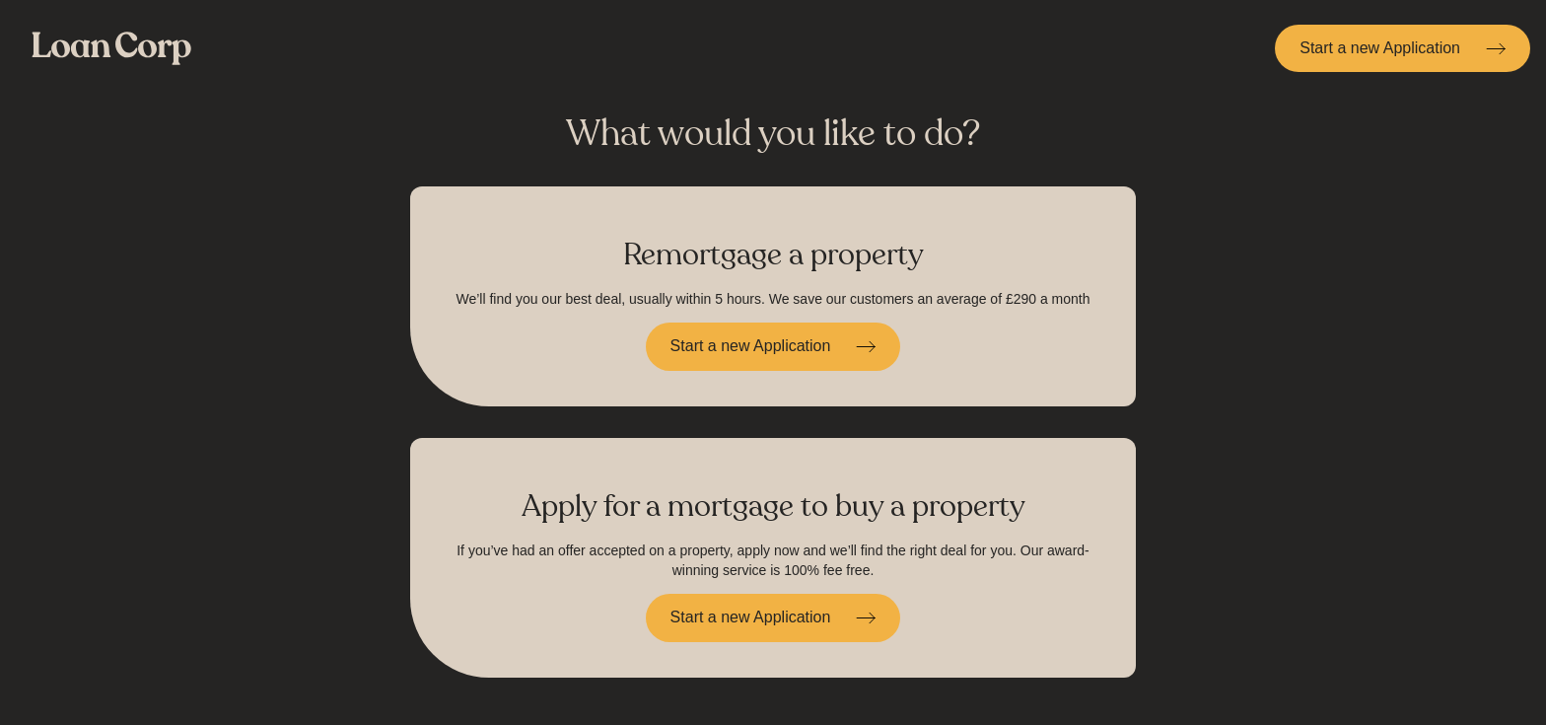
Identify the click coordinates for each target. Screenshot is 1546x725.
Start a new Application (1380, 47)
